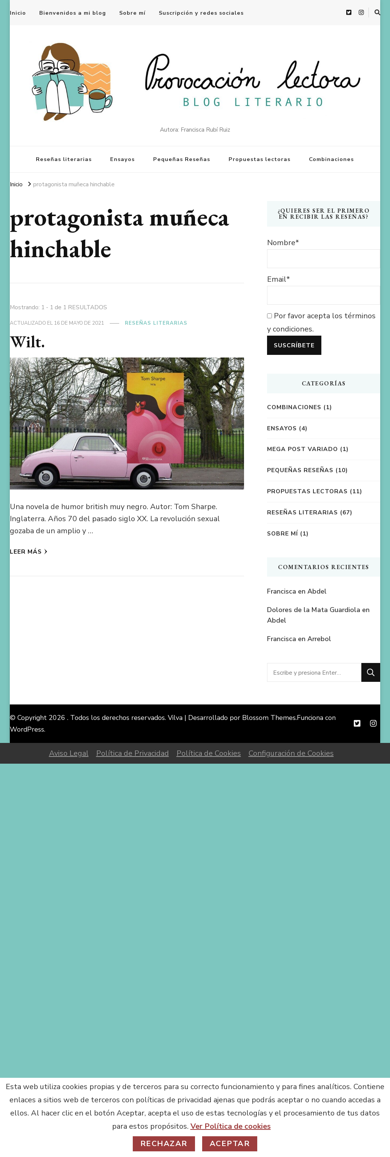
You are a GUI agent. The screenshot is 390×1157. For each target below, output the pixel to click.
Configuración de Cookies (291, 753)
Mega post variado (302, 449)
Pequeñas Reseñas (181, 159)
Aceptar (230, 1144)
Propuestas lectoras (259, 159)
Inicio (18, 13)
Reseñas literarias (64, 159)
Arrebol (319, 638)
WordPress (27, 729)
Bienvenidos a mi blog (72, 13)
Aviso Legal (69, 753)
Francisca (281, 591)
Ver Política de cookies (230, 1126)
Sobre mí (132, 13)
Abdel (317, 591)
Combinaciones (331, 159)
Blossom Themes (269, 717)
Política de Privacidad (132, 753)
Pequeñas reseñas (300, 470)
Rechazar (163, 1144)
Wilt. (27, 341)
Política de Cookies (209, 753)
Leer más (29, 551)
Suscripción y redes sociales (201, 13)
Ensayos (122, 159)
